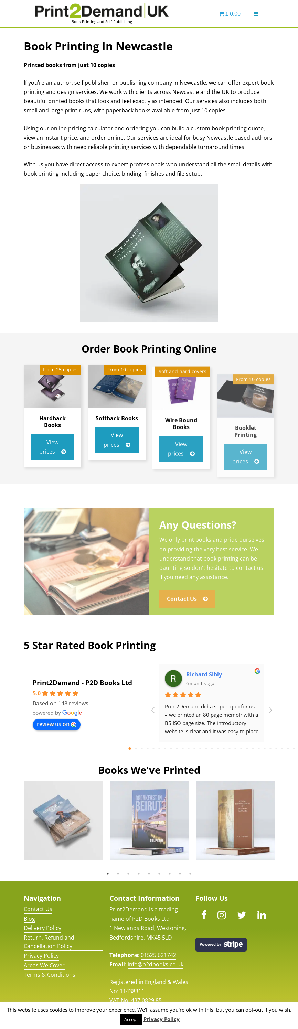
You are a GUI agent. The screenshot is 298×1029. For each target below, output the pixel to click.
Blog (29, 918)
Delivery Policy (42, 928)
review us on (56, 724)
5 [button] (149, 873)
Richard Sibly (204, 674)
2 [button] (118, 873)
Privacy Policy (41, 956)
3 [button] (128, 873)
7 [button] (169, 873)
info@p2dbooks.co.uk (155, 964)
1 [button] (107, 873)
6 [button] (159, 873)
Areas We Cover (44, 965)
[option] (63, 820)
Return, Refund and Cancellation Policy (49, 942)
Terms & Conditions (49, 974)
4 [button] (138, 873)
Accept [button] (131, 1019)
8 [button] (180, 873)
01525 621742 (158, 955)
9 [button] (190, 873)
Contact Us (38, 909)
